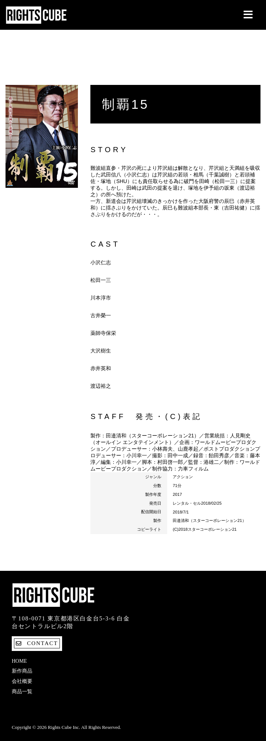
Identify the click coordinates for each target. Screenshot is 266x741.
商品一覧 (22, 691)
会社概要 (22, 681)
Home (19, 661)
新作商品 (22, 671)
